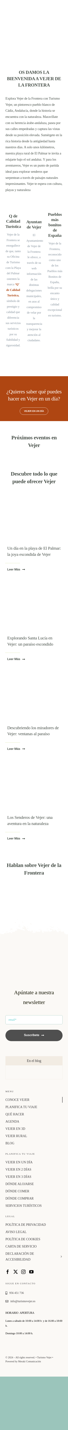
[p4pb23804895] (34, 763)
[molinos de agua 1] (34, 583)
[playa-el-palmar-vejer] (34, 494)
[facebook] (7, 1272)
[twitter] (15, 1272)
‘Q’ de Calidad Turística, (13, 290)
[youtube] (31, 1272)
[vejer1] (34, 673)
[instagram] (23, 1272)
